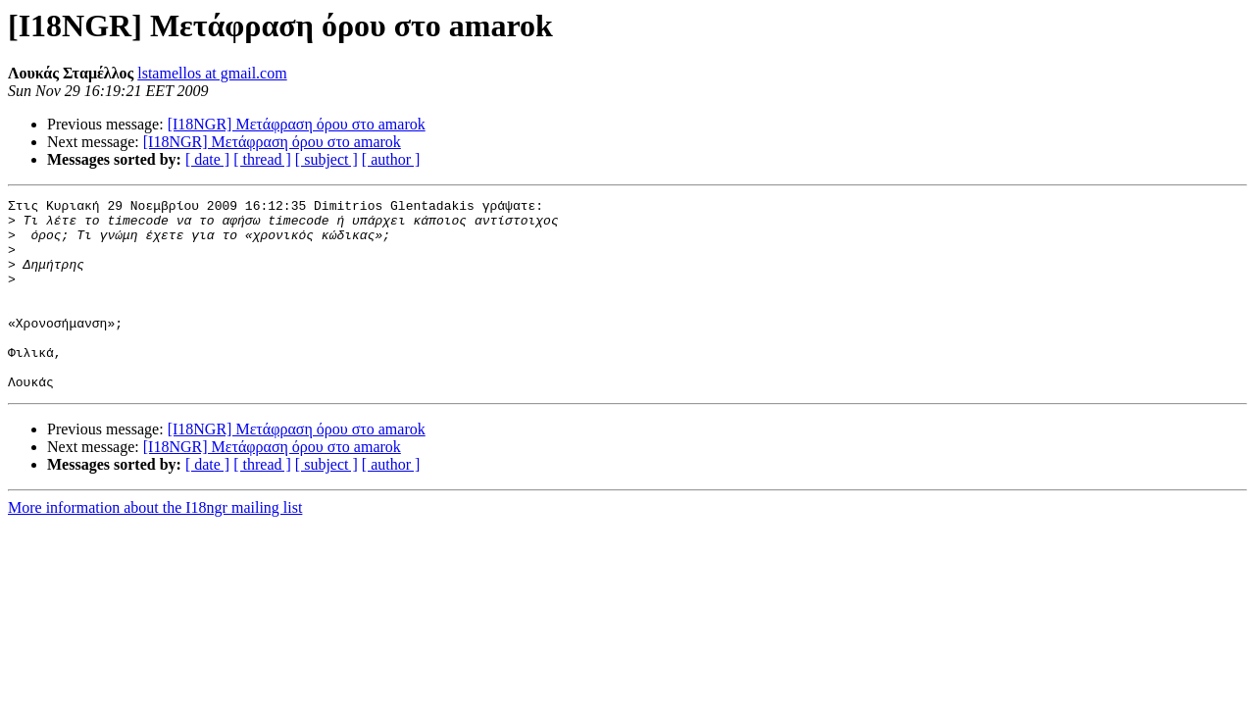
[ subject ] (326, 159)
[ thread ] (262, 159)
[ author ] (391, 159)
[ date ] (207, 159)
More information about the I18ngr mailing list (155, 545)
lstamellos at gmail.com (211, 73)
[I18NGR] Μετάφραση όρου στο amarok (297, 124)
